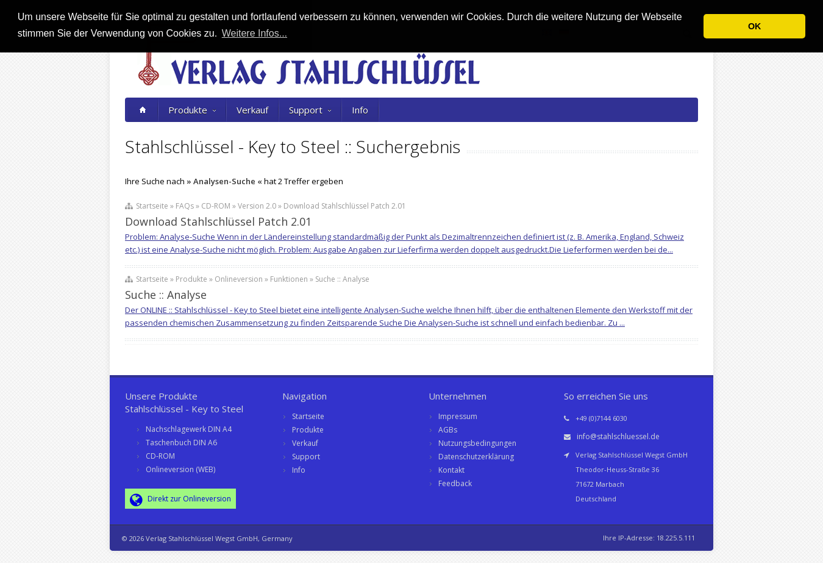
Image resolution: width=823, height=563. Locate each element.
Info (360, 110)
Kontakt (451, 470)
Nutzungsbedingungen (477, 443)
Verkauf (252, 110)
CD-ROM (160, 456)
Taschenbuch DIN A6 (181, 442)
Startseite (308, 416)
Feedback (455, 483)
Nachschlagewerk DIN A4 (189, 429)
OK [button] (754, 26)
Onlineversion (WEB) (180, 469)
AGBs (447, 430)
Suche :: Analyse (166, 294)
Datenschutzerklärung (476, 456)
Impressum (457, 416)
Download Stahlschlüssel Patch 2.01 (218, 221)
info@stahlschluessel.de (618, 436)
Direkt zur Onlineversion (180, 499)
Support (310, 110)
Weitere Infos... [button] (254, 33)
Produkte (192, 110)
